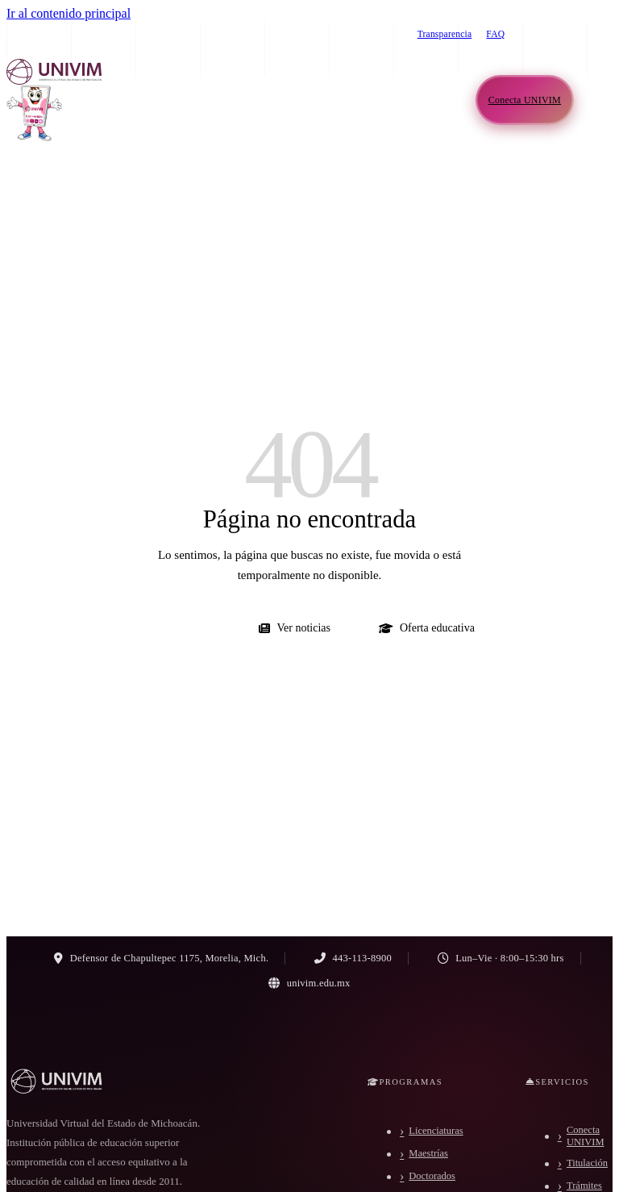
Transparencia (445, 34)
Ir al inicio (177, 628)
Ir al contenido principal (68, 13)
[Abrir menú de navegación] (596, 100)
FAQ (495, 34)
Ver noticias (294, 628)
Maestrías (428, 1153)
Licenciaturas (436, 1130)
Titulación (587, 1163)
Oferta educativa (427, 628)
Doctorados (432, 1176)
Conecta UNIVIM (585, 1136)
